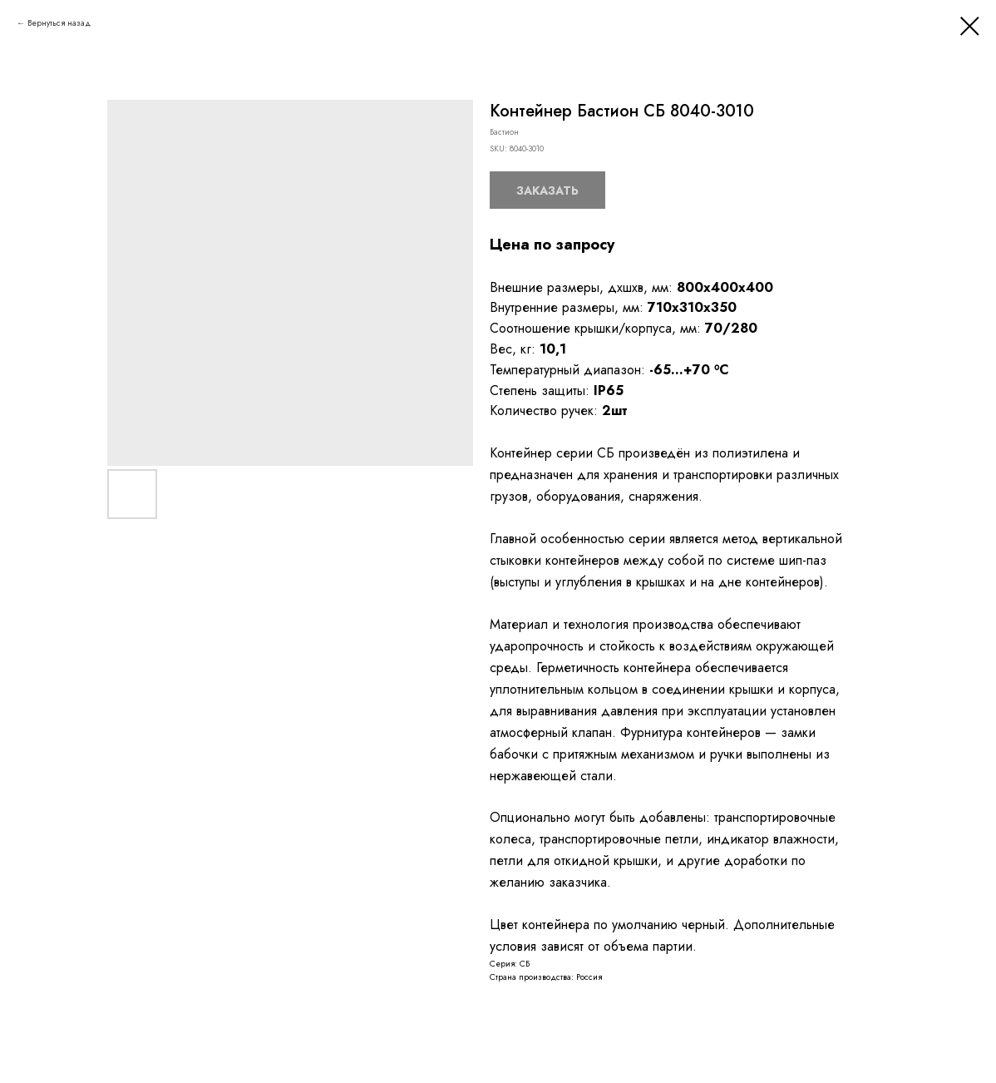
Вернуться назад (59, 23)
